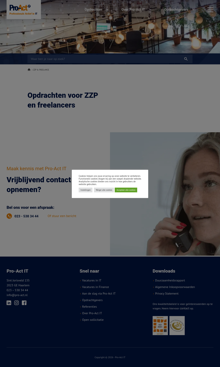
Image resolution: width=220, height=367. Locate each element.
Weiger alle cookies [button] (104, 190)
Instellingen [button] (86, 190)
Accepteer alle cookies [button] (126, 190)
